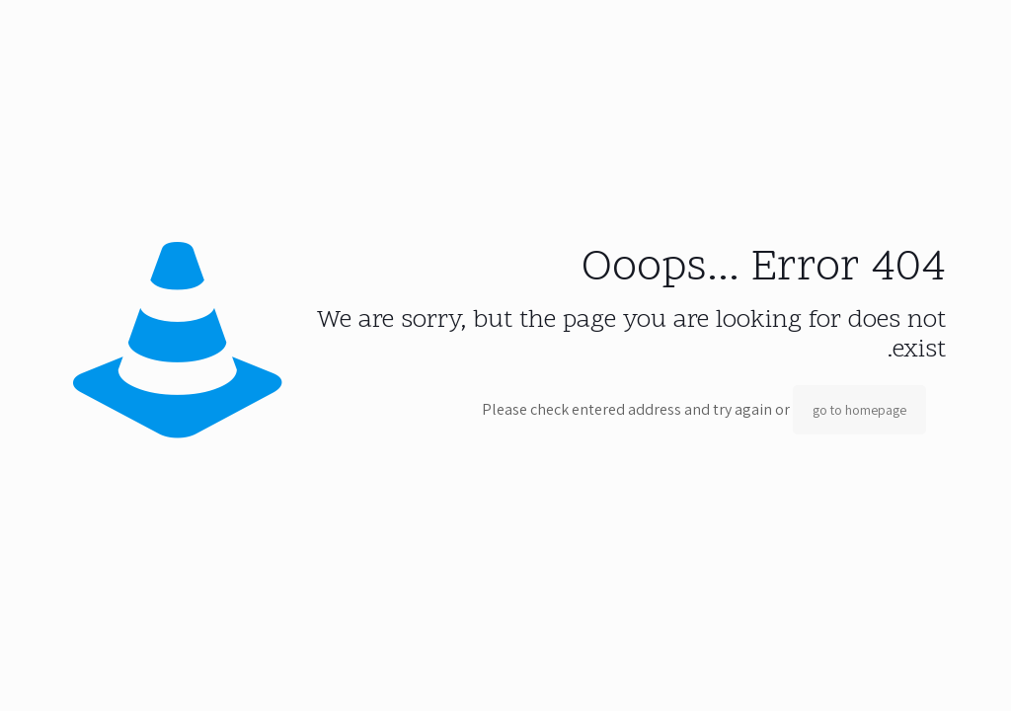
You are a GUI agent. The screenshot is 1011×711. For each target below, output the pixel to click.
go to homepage (859, 410)
